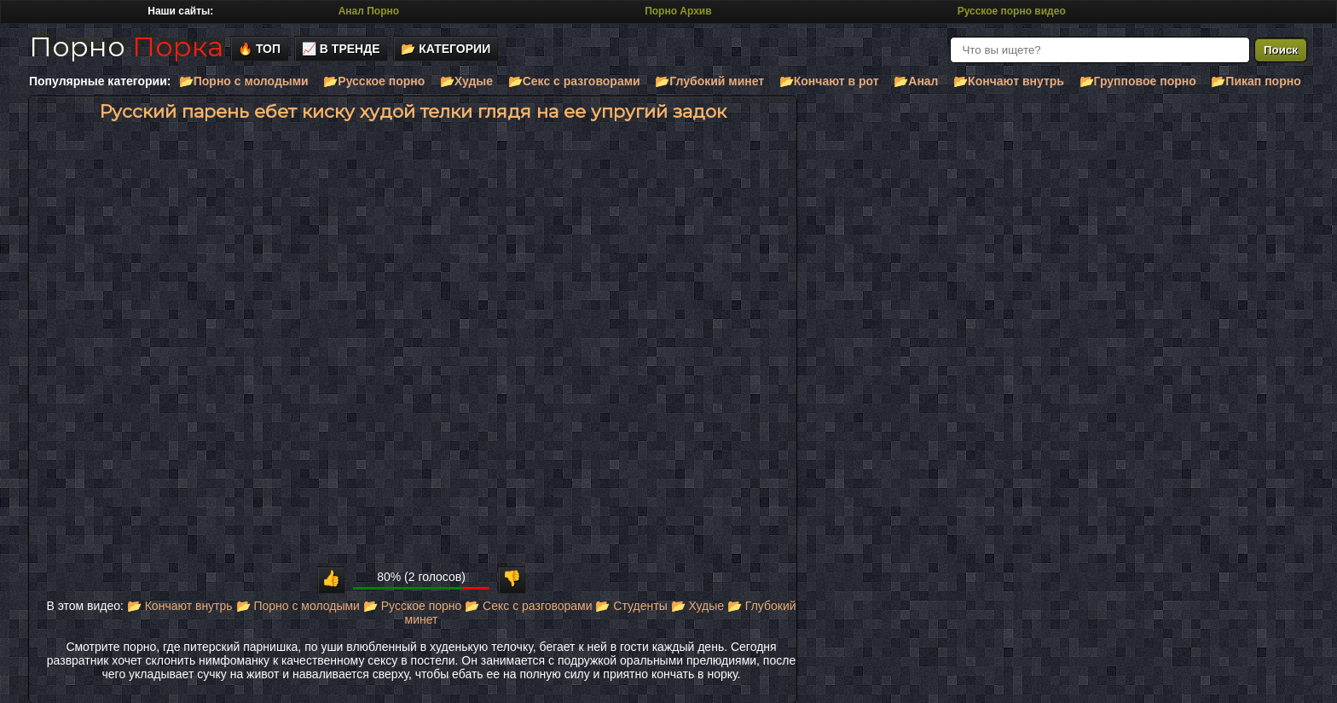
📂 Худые (697, 606)
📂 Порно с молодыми (298, 606)
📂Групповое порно (1137, 81)
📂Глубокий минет (709, 81)
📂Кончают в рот (829, 81)
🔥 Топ (259, 48)
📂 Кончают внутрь (180, 606)
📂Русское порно (374, 81)
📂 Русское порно (412, 606)
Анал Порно (369, 11)
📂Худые (466, 81)
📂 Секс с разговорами (528, 606)
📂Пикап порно (1255, 81)
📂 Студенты (631, 606)
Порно (126, 46)
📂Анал (916, 81)
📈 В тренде (341, 48)
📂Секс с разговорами (574, 81)
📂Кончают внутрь (1008, 81)
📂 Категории (445, 48)
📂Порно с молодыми (244, 81)
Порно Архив (678, 11)
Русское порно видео (1012, 11)
